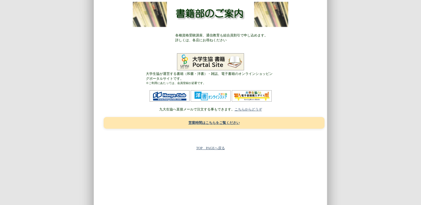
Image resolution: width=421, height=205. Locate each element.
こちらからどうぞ (248, 109)
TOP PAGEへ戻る (210, 148)
